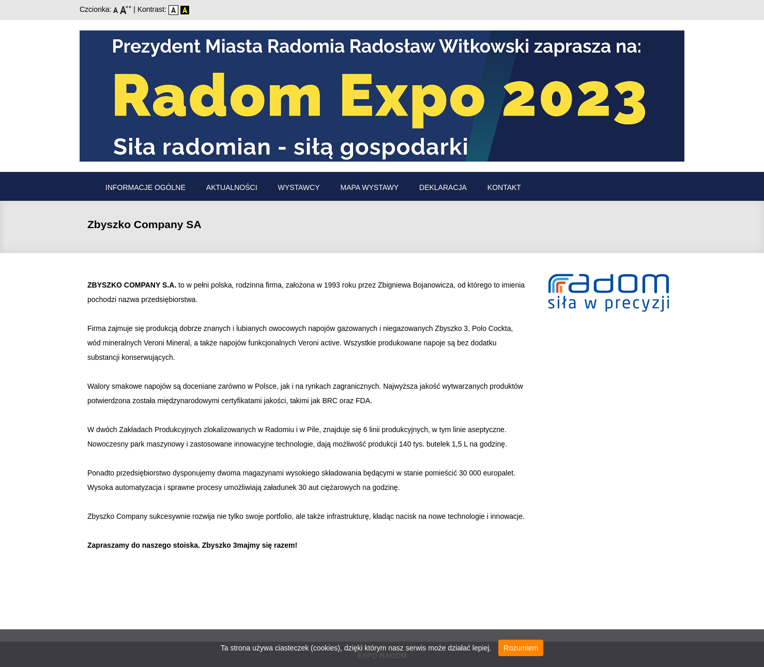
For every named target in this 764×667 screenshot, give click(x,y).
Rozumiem (520, 648)
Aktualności (231, 187)
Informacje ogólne (145, 187)
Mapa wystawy (370, 187)
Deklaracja (443, 187)
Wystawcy (299, 187)
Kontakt (504, 187)
